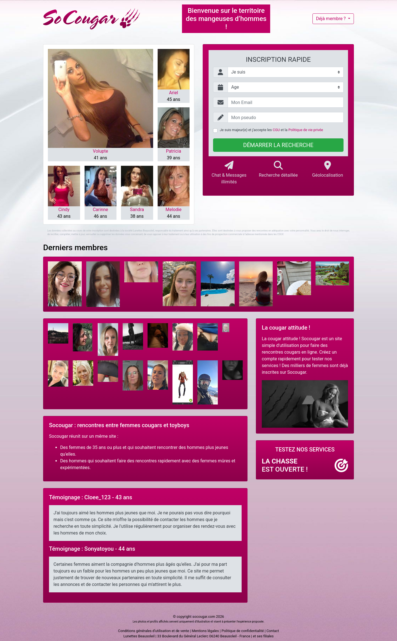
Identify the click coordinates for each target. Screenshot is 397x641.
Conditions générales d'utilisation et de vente (153, 631)
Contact (273, 631)
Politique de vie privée (305, 130)
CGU (276, 130)
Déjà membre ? (331, 18)
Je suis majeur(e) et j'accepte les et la (271, 130)
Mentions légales (205, 631)
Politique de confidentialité (242, 631)
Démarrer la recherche (278, 145)
